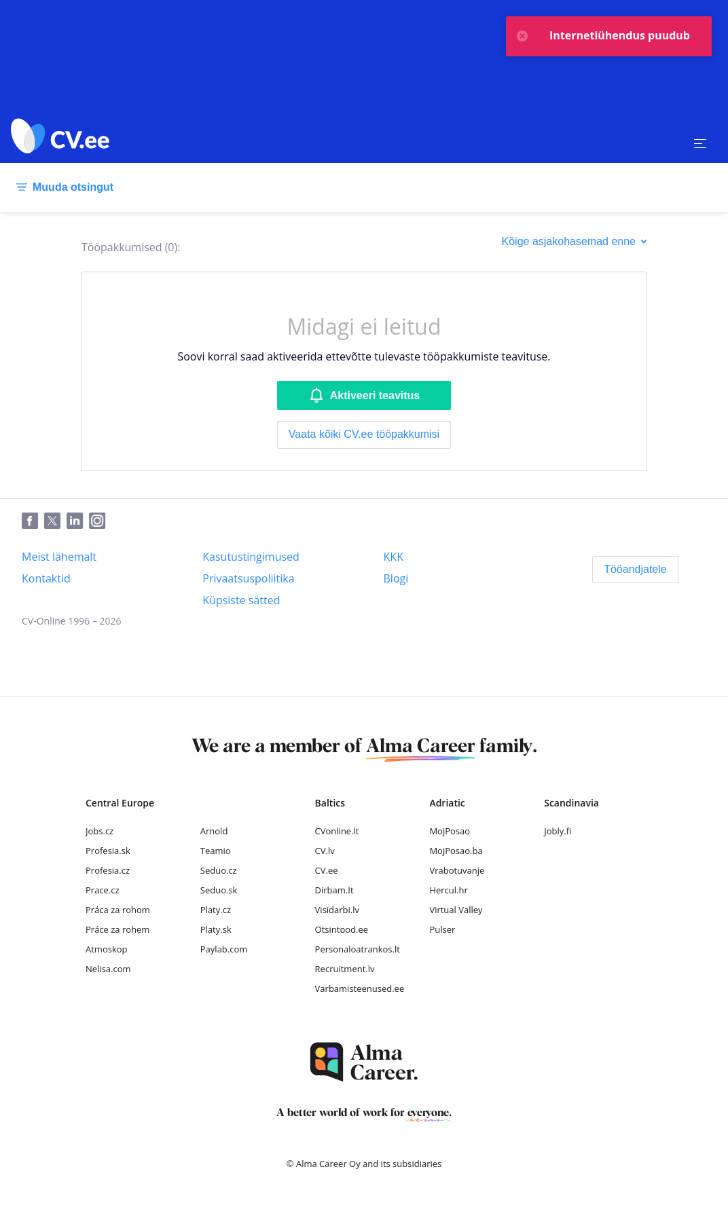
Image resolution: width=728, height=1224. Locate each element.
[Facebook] (33, 521)
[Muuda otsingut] (62, 187)
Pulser (442, 929)
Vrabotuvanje (456, 870)
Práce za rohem (117, 929)
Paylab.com (224, 949)
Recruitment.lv (345, 969)
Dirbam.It (334, 890)
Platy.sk (216, 929)
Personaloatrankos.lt (357, 949)
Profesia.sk (108, 851)
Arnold (214, 831)
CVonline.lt (337, 831)
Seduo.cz (218, 870)
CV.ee (326, 870)
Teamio (215, 851)
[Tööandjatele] (635, 569)
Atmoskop (107, 949)
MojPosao (449, 831)
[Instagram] (100, 521)
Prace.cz (103, 890)
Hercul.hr (448, 890)
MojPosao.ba (455, 851)
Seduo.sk (219, 890)
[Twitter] (55, 521)
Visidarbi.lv (337, 910)
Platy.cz (215, 910)
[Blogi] (396, 578)
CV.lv (325, 851)
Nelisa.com (108, 969)
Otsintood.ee (341, 929)
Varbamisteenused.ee (360, 988)
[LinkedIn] (78, 521)
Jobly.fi (557, 831)
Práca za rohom (118, 910)
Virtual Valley (455, 910)
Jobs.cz (99, 831)
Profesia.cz (108, 870)
